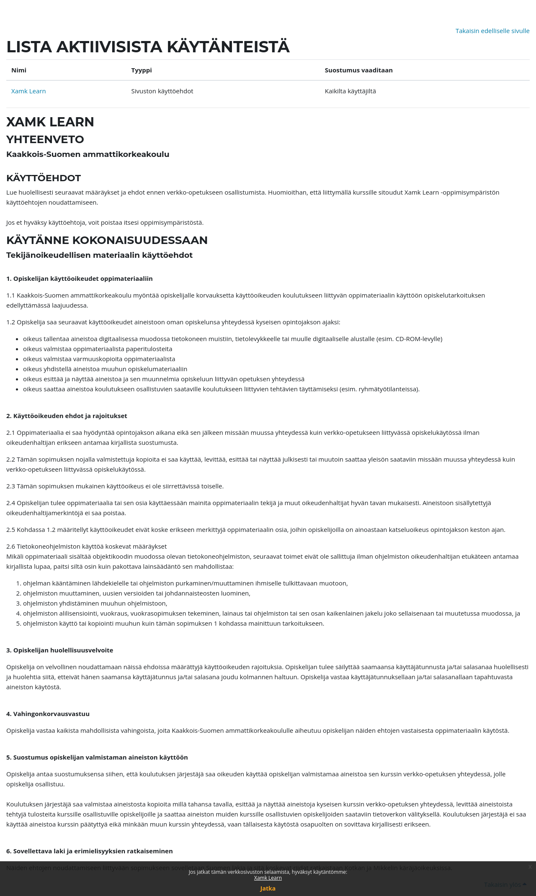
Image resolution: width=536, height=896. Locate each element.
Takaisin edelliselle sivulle (493, 30)
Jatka (268, 888)
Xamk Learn (268, 877)
